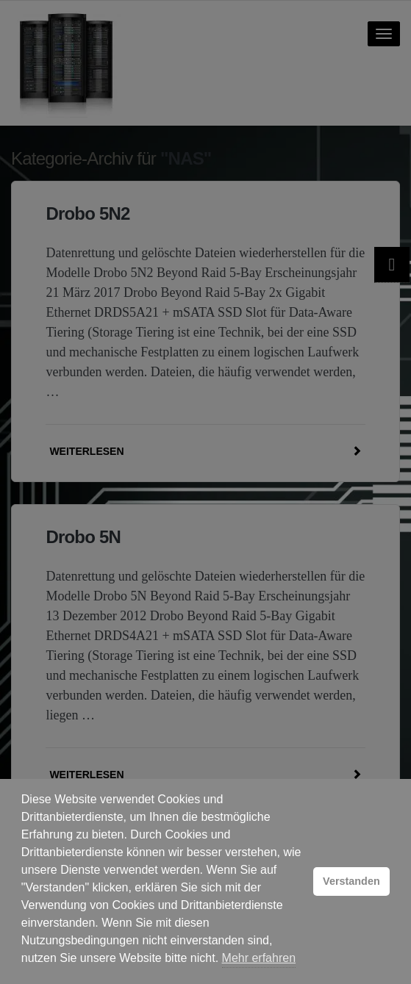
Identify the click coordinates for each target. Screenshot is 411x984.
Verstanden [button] (351, 881)
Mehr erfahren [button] (259, 958)
